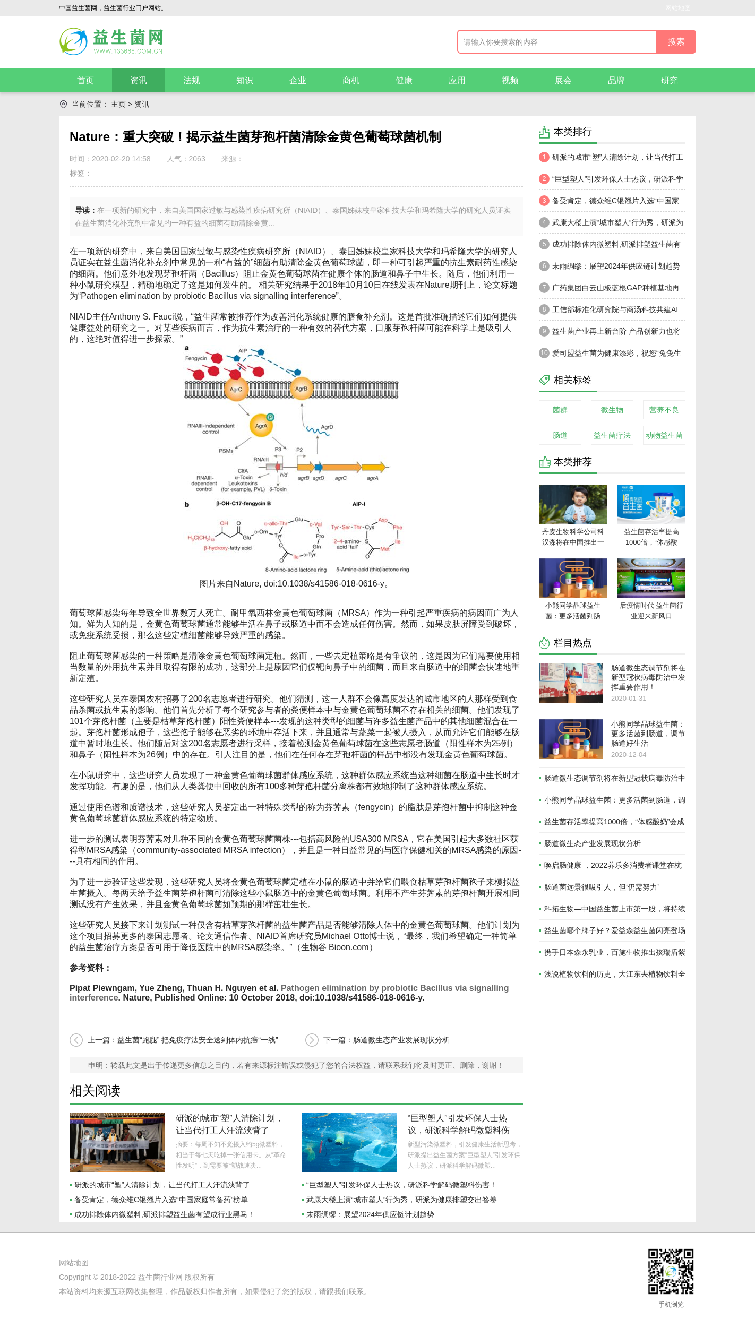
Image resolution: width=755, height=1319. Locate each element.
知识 (244, 80)
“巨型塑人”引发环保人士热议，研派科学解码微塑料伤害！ (459, 1130)
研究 (669, 80)
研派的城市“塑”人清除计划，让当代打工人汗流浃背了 (162, 1184)
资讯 (138, 80)
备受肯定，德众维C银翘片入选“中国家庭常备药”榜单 (161, 1199)
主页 (118, 104)
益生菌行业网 (160, 1277)
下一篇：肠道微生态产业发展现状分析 (386, 1040)
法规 (191, 80)
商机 (350, 80)
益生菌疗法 (612, 435)
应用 (457, 80)
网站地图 (678, 8)
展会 (563, 80)
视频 (510, 80)
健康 (404, 80)
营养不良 (664, 410)
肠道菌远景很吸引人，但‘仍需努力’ (601, 887)
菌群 (560, 410)
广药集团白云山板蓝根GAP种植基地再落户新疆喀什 (609, 290)
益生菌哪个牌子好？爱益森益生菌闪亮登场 (614, 930)
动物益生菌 (664, 435)
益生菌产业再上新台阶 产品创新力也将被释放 (610, 334)
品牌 (616, 80)
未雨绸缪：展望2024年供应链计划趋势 (370, 1214)
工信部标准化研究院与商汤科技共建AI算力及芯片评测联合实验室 (608, 312)
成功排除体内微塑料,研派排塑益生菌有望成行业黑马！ (164, 1214)
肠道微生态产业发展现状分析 (592, 843)
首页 (85, 80)
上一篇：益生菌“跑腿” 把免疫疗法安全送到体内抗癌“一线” (183, 1040)
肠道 (560, 435)
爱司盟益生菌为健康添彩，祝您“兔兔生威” (610, 356)
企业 (297, 80)
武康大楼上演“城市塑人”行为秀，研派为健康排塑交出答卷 (401, 1199)
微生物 (612, 410)
